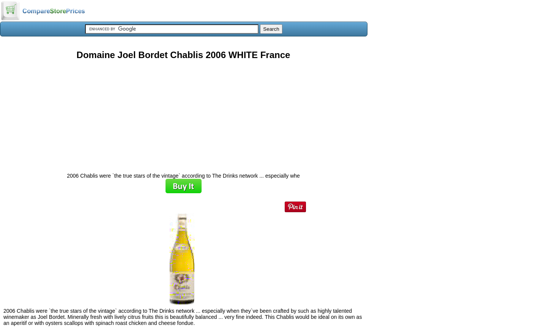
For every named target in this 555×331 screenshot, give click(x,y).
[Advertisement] (183, 113)
